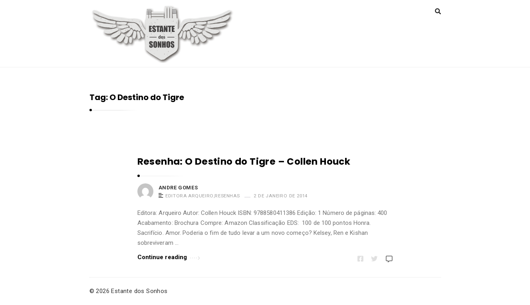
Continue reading (168, 256)
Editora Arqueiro (189, 196)
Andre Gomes (178, 188)
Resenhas (227, 196)
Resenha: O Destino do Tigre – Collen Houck (244, 161)
